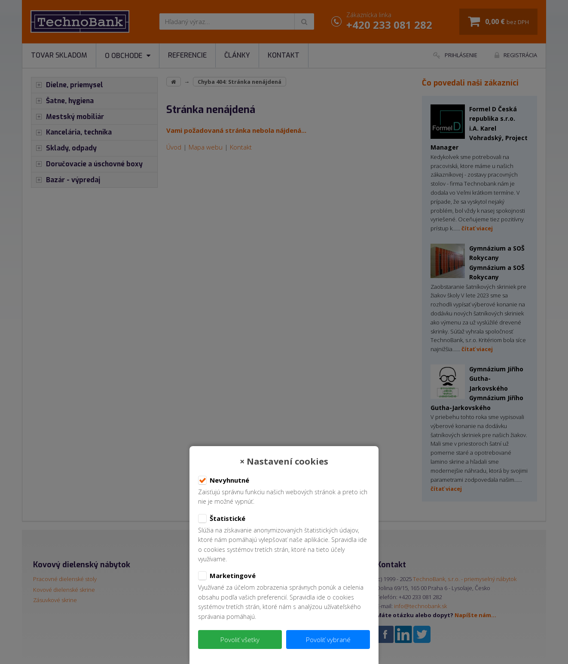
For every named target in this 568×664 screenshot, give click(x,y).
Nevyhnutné (223, 480)
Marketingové (227, 576)
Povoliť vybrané (328, 639)
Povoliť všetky (240, 639)
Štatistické (221, 518)
